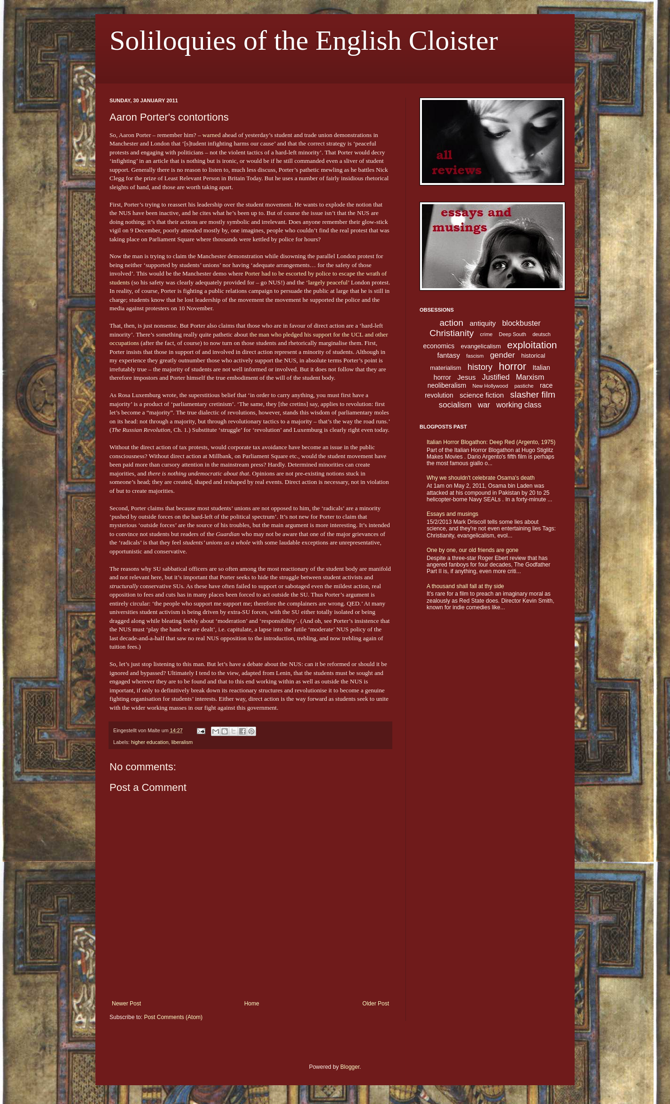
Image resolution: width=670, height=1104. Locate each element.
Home (251, 1003)
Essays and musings (452, 514)
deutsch (541, 334)
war (484, 405)
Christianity (451, 333)
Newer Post (126, 1003)
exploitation (532, 344)
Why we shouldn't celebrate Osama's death (481, 478)
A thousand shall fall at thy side (465, 586)
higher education (150, 742)
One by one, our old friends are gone (472, 550)
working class (518, 405)
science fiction (482, 395)
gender (502, 355)
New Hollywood (490, 386)
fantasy (448, 355)
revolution (439, 395)
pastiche (524, 386)
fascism (474, 356)
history (479, 367)
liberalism (182, 742)
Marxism (530, 377)
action (451, 323)
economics (438, 346)
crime (486, 334)
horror (512, 366)
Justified (496, 377)
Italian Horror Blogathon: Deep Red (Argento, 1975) (491, 442)
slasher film (532, 394)
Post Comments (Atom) (173, 1017)
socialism (455, 404)
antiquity (483, 323)
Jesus (466, 377)
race (546, 385)
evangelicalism (481, 346)
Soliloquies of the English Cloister (303, 40)
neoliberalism (447, 385)
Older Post (375, 1003)
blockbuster (521, 323)
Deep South (512, 334)
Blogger (349, 1067)
